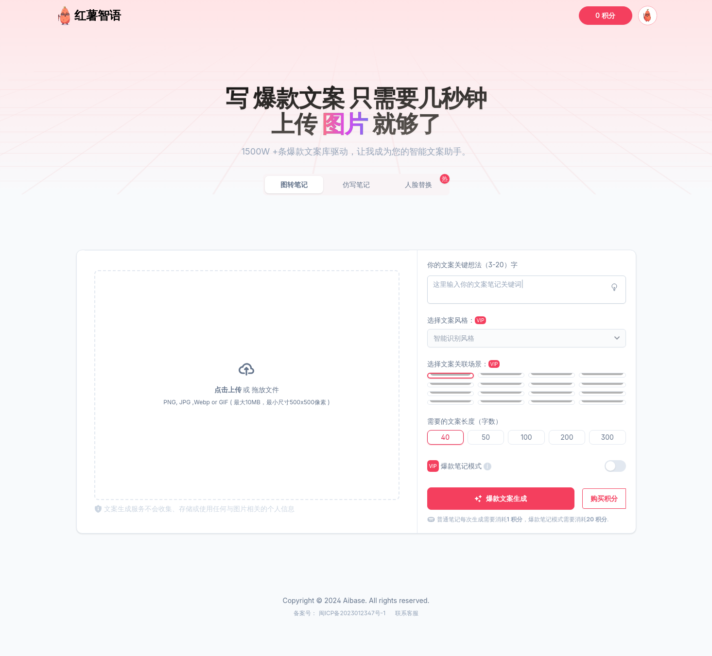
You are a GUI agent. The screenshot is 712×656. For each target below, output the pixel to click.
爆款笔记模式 (459, 466)
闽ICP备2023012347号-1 (353, 613)
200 (566, 437)
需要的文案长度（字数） (464, 421)
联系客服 (406, 613)
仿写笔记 (356, 184)
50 (486, 437)
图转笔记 (294, 184)
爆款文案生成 (500, 498)
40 (445, 437)
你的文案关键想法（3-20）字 (472, 264)
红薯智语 (88, 15)
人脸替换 (418, 184)
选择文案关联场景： (463, 364)
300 (607, 437)
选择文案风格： (456, 320)
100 (526, 437)
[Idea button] (614, 287)
